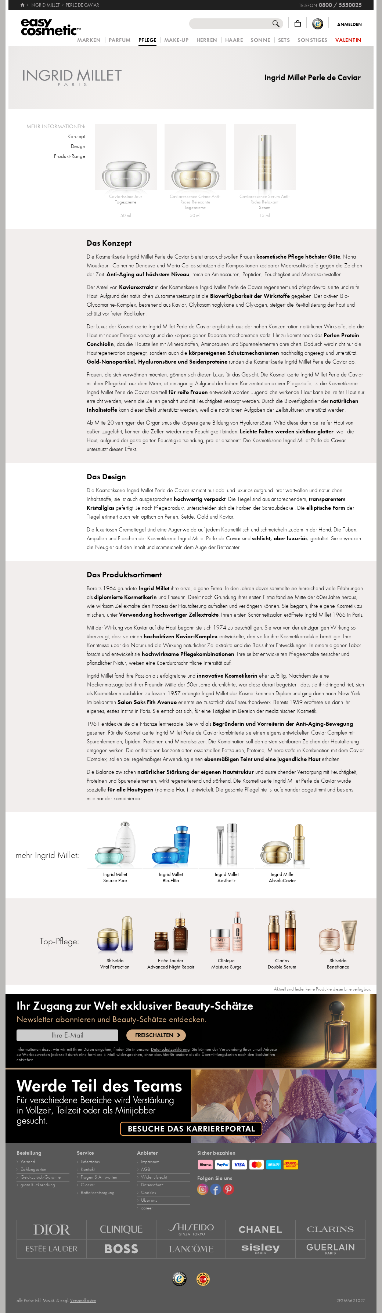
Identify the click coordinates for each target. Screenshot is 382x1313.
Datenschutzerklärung (170, 1049)
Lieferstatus (90, 1162)
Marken (89, 40)
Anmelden (349, 25)
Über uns (149, 1200)
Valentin (348, 40)
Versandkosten (83, 1300)
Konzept (76, 136)
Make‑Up (176, 40)
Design (78, 146)
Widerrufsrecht (154, 1177)
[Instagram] (203, 1189)
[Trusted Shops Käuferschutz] (317, 23)
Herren (207, 40)
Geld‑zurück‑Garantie (41, 1177)
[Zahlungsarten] (281, 1163)
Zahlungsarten (33, 1169)
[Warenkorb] (297, 23)
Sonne (260, 40)
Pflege (147, 40)
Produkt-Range (69, 156)
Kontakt (88, 1169)
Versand (28, 1162)
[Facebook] (215, 1189)
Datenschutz (152, 1185)
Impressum (150, 1162)
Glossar (87, 1185)
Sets (284, 40)
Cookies (148, 1192)
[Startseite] (22, 2)
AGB (145, 1169)
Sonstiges (313, 40)
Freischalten (154, 1035)
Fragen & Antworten (99, 1177)
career (146, 1208)
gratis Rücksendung (38, 1185)
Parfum (120, 40)
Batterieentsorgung (98, 1192)
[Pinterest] (228, 1189)
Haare (234, 40)
